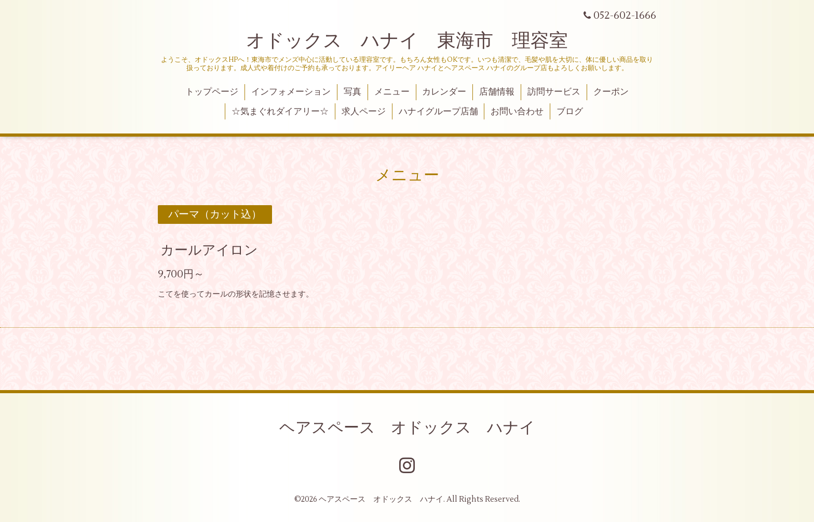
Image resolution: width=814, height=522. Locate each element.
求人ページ (364, 111)
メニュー (392, 92)
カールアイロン (209, 250)
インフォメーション (291, 92)
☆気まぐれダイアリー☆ (280, 111)
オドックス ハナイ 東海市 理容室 (407, 41)
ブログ (570, 111)
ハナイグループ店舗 (438, 111)
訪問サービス (553, 92)
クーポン (611, 92)
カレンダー (444, 92)
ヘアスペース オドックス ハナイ (407, 428)
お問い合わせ (517, 111)
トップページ (211, 92)
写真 (352, 92)
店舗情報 (496, 92)
